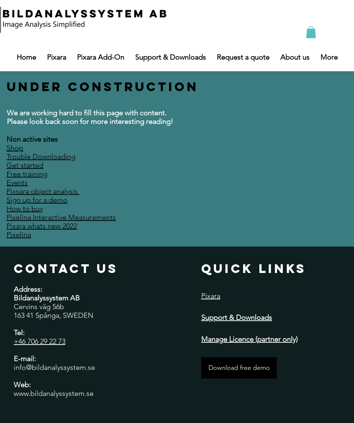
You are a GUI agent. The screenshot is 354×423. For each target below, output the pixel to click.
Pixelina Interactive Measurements (61, 217)
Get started (25, 165)
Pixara (210, 295)
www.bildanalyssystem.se (54, 393)
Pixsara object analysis (43, 191)
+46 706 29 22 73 (39, 341)
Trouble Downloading (41, 156)
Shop (15, 148)
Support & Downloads (236, 317)
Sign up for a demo (37, 200)
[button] (311, 32)
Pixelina (19, 234)
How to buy (25, 208)
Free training (27, 174)
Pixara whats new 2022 (42, 226)
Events (17, 182)
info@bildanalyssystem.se (54, 367)
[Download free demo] (239, 368)
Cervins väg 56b (39, 306)
